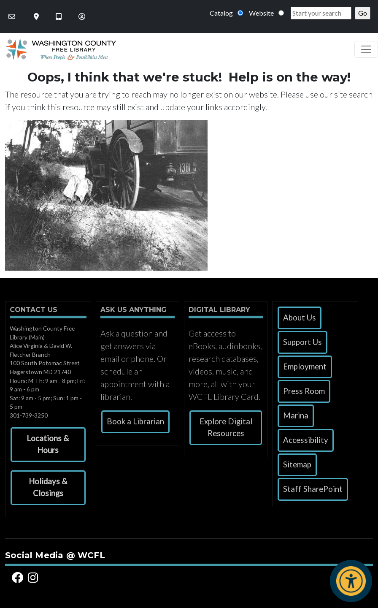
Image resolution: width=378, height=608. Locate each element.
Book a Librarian (135, 421)
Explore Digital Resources (226, 427)
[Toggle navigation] (366, 49)
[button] (48, 444)
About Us (299, 317)
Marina (295, 415)
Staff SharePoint (313, 489)
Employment (305, 366)
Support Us (302, 342)
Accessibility (305, 440)
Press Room (304, 391)
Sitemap (297, 464)
